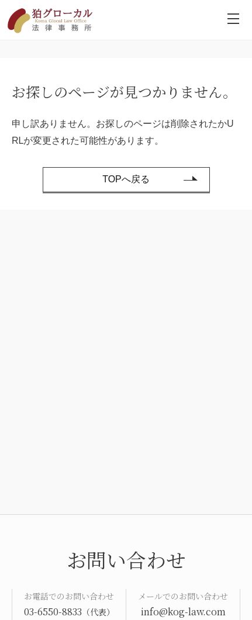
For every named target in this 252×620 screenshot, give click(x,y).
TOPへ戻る (126, 179)
